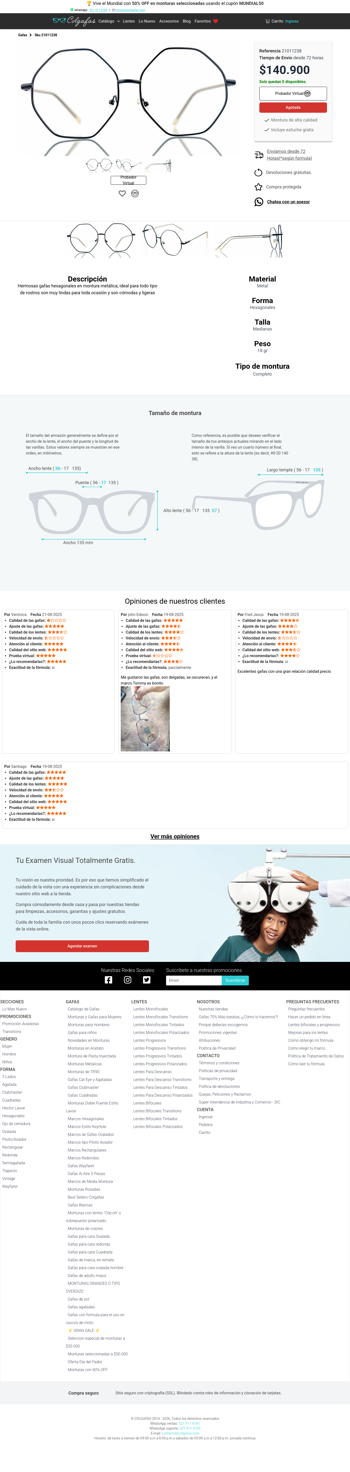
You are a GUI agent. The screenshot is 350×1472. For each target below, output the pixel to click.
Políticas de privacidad (218, 1070)
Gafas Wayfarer (81, 1166)
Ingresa (291, 21)
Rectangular (12, 1147)
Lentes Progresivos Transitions (159, 1048)
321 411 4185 (98, 10)
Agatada (9, 1084)
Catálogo (106, 21)
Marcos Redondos (83, 1158)
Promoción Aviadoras (20, 1023)
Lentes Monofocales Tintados (158, 1024)
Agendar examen (82, 946)
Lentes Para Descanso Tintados (160, 1087)
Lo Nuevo (147, 21)
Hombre (9, 1054)
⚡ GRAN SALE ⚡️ (84, 1330)
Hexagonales (13, 1116)
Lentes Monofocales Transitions (160, 1017)
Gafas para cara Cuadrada (90, 1252)
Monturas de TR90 (83, 1071)
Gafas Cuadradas (82, 1095)
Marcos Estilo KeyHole (87, 1126)
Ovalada (9, 1131)
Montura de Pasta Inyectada (92, 1056)
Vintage (8, 1178)
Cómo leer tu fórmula (306, 1064)
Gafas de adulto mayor (87, 1275)
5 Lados (9, 1076)
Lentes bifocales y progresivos (314, 1024)
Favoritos (206, 21)
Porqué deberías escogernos (223, 1024)
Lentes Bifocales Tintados (155, 1118)
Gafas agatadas (81, 1307)
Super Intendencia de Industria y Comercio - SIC (239, 1102)
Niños (7, 1062)
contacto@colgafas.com (180, 1433)
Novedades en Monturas (89, 1040)
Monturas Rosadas (84, 1189)
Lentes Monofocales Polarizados (161, 1032)
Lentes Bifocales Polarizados (157, 1126)
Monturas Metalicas (85, 1064)
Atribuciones (209, 1040)
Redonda (10, 1155)
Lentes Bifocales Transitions (157, 1111)
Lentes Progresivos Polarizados (160, 1064)
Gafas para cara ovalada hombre (96, 1267)
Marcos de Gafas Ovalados (91, 1134)
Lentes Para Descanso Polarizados (163, 1095)
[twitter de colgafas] (146, 980)
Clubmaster (12, 1092)
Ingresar (206, 1117)
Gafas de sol (78, 1299)
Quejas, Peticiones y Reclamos (225, 1094)
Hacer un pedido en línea (309, 1017)
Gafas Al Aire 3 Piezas (86, 1173)
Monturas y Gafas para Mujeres (94, 1017)
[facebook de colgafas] (108, 980)
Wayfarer (10, 1186)
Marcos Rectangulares (87, 1150)
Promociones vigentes (218, 1032)
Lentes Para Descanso (152, 1071)
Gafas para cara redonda (89, 1244)
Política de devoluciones (219, 1086)
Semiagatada (13, 1163)
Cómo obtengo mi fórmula (310, 1040)
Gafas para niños (82, 1032)
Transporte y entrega (216, 1078)
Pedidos (206, 1124)
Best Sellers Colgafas (86, 1197)
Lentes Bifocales (147, 1103)
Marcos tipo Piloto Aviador (90, 1142)
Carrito (204, 1132)
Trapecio (9, 1170)
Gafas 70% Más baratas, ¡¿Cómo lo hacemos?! (238, 1017)
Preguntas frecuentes (306, 1009)
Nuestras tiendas (213, 1009)
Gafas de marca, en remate (91, 1260)
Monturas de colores (85, 1228)
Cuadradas (11, 1100)
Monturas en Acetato (86, 1048)
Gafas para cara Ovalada (89, 1236)
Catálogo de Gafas (84, 1009)
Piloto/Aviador (14, 1139)
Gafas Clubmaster (83, 1087)
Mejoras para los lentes (308, 1032)
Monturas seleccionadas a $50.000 (98, 1354)
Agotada (293, 107)
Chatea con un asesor (288, 201)
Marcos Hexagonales (86, 1118)
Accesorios (169, 21)
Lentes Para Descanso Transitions (162, 1079)
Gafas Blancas (80, 1205)
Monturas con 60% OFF (88, 1369)
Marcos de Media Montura (90, 1181)
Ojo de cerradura (16, 1123)
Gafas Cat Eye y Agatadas (90, 1079)
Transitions (11, 1031)
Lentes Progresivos (149, 1040)
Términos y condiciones (219, 1063)
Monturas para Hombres (89, 1024)
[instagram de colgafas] (127, 980)
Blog (187, 21)
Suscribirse (235, 980)
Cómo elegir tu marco (306, 1048)
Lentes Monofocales (150, 1009)
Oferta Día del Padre (85, 1362)
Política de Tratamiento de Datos (316, 1056)
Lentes (129, 21)
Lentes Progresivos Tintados (157, 1056)
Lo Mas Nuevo (14, 1009)
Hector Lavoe (13, 1108)
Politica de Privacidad (217, 1048)
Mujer (7, 1046)
